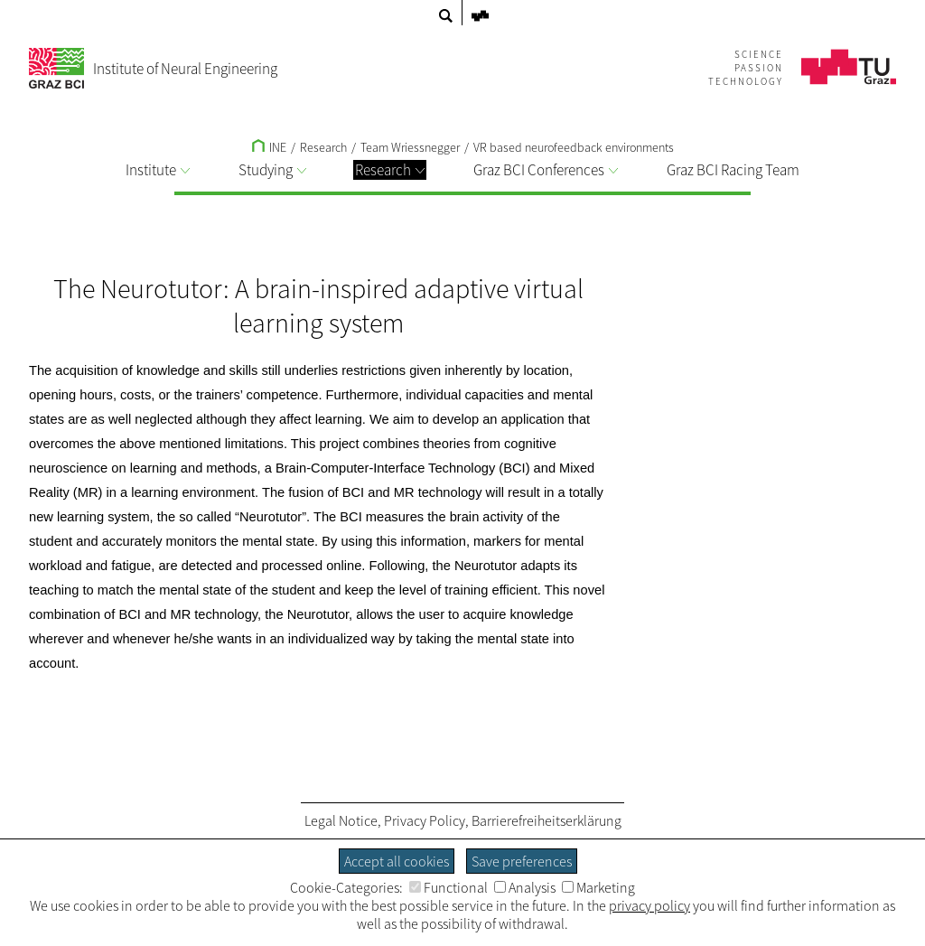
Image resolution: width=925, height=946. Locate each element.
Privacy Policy (424, 820)
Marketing (598, 887)
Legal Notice (341, 820)
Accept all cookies (396, 861)
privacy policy (649, 905)
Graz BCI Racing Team (733, 170)
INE (269, 147)
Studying (272, 170)
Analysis (525, 887)
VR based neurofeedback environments (573, 147)
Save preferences (522, 861)
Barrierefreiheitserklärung (546, 820)
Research (390, 170)
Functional (448, 887)
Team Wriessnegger (410, 147)
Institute (158, 170)
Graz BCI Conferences (545, 170)
